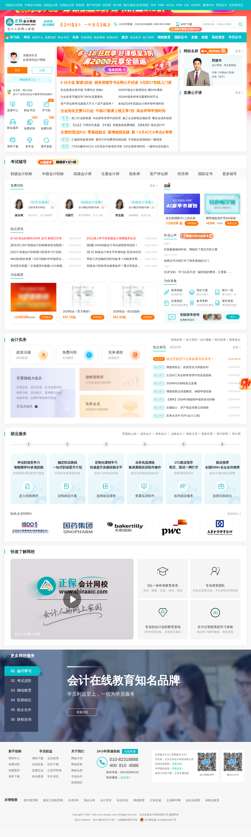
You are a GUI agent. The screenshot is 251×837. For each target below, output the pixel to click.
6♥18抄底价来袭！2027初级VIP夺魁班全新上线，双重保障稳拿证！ (52, 258)
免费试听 (50, 37)
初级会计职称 (14, 5)
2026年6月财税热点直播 (181, 383)
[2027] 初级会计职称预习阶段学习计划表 (36, 252)
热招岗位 (233, 513)
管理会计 (221, 5)
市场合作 (77, 776)
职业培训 (122, 800)
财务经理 (207, 433)
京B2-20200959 (82, 819)
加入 (232, 316)
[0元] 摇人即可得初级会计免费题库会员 (111, 238)
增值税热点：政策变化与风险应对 (187, 367)
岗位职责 (220, 339)
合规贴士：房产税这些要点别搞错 (187, 407)
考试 (26, 37)
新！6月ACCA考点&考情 (152, 132)
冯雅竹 (69, 207)
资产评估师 (93, 5)
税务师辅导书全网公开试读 (116, 83)
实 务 (65, 118)
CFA (153, 5)
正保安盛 (155, 800)
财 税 (65, 139)
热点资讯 (16, 229)
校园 (204, 37)
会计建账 (205, 339)
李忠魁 (119, 207)
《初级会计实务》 (91, 202)
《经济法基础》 (39, 202)
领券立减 (232, 223)
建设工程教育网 (53, 800)
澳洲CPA (208, 5)
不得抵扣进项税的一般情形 (145, 139)
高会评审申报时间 (150, 111)
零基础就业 (97, 132)
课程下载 (37, 758)
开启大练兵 (25, 406)
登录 (17, 70)
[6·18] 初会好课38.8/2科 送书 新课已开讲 (36, 238)
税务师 (80, 5)
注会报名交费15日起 (77, 111)
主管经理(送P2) (73, 132)
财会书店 (63, 37)
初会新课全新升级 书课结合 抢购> (82, 89)
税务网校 (99, 37)
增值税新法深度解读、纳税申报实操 (188, 391)
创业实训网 (193, 800)
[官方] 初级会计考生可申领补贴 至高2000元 (114, 252)
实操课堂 (86, 37)
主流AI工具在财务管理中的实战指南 (188, 375)
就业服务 (18, 434)
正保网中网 (173, 800)
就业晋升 (135, 37)
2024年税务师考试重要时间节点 (138, 96)
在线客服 (130, 751)
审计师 (117, 5)
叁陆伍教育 (212, 800)
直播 (194, 37)
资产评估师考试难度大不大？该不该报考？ (87, 103)
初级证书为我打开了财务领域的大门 (186, 260)
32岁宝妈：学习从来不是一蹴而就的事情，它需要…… (198, 272)
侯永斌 (19, 207)
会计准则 (191, 339)
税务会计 (161, 433)
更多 (238, 51)
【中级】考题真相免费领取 (118, 125)
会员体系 (53, 758)
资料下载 (14, 776)
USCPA (196, 5)
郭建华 (217, 60)
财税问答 (112, 37)
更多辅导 (229, 174)
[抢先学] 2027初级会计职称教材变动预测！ (37, 245)
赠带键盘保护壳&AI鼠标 (221, 218)
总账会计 (176, 433)
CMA (179, 5)
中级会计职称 (33, 5)
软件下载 (53, 764)
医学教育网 (31, 800)
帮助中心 (14, 758)
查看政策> (177, 768)
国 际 (65, 146)
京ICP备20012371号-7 (104, 819)
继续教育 (164, 37)
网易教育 (139, 800)
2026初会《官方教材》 (77, 311)
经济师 (106, 5)
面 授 (65, 125)
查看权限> (177, 763)
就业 (124, 37)
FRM (161, 5)
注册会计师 (67, 5)
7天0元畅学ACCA (82, 146)
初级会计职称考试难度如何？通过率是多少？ (115, 265)
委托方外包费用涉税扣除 (111, 139)
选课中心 (37, 37)
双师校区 (77, 782)
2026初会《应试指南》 (127, 311)
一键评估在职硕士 (158, 146)
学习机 (15, 37)
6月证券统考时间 (134, 146)
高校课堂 (218, 37)
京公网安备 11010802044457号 (158, 819)
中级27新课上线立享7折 (115, 111)
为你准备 (170, 281)
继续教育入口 (29, 79)
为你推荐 (16, 274)
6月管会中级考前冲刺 (108, 146)
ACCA (170, 5)
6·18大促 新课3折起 (76, 83)
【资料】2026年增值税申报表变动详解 (190, 399)
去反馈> (125, 777)
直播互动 (37, 770)
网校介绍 (77, 758)
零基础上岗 (129, 433)
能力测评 (148, 37)
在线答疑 (37, 764)
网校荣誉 (77, 764)
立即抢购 (191, 223)
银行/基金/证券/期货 (136, 5)
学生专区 (53, 776)
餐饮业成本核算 (162, 118)
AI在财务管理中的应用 (107, 118)
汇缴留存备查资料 (82, 139)
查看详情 (82, 712)
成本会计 (146, 433)
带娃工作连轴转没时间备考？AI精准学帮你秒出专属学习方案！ (126, 258)
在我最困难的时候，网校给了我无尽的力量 (191, 249)
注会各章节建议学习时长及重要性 (82, 96)
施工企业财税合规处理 (136, 118)
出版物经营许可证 (127, 819)
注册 (42, 70)
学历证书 (234, 37)
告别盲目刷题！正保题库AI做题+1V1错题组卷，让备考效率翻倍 (50, 265)
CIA (186, 5)
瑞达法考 (89, 800)
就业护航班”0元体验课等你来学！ (190, 359)
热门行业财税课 (81, 118)
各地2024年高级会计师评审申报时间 (141, 103)
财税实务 (176, 339)
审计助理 (222, 433)
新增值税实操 (119, 132)
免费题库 (14, 770)
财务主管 (192, 433)
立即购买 (46, 317)
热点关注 (159, 358)
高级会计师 (51, 5)
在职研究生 (236, 5)
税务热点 (235, 339)
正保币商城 (54, 770)
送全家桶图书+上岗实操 (181, 218)
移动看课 (37, 776)
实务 (75, 37)
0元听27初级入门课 (156, 83)
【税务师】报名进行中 (151, 125)
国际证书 (180, 37)
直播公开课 (193, 93)
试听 (52, 207)
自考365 (73, 800)
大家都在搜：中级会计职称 (216, 24)
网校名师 (191, 51)
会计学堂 (106, 800)
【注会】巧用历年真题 (85, 125)
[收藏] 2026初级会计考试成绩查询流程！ (112, 245)
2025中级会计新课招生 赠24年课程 (140, 89)
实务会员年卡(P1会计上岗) (183, 415)
